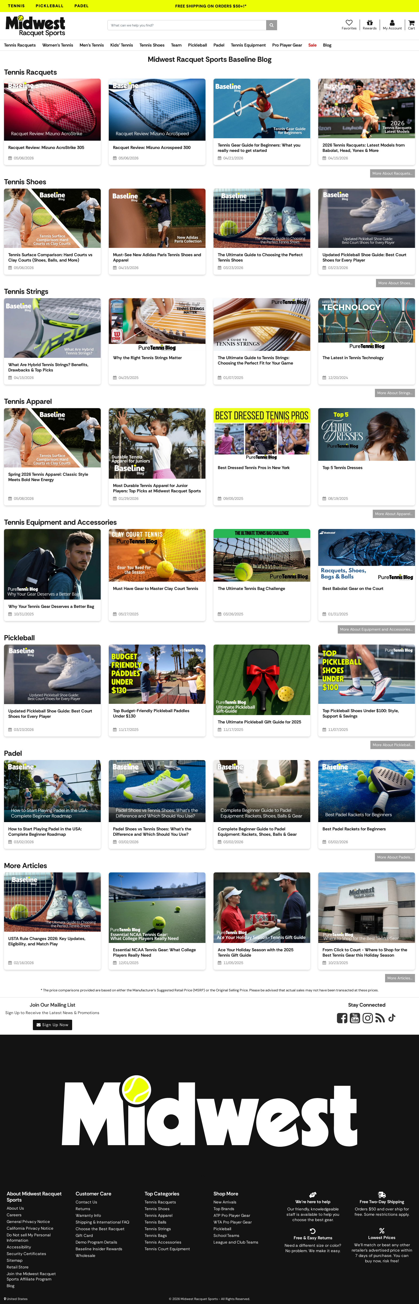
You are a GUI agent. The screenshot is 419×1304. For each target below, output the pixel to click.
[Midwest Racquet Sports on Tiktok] (392, 1018)
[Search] (271, 25)
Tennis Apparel (158, 1215)
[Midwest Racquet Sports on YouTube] (355, 1018)
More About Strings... (395, 392)
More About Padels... (395, 857)
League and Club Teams (236, 1242)
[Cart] (411, 25)
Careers (14, 1215)
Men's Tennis (92, 45)
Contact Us (86, 1202)
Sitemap (14, 1260)
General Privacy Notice (28, 1221)
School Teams (226, 1235)
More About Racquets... (393, 173)
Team (176, 45)
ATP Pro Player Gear (232, 1215)
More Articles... (400, 978)
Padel (82, 6)
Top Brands (224, 1208)
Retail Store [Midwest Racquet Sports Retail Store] (18, 1267)
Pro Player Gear (287, 45)
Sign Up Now (52, 1024)
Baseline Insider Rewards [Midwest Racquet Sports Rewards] (99, 1249)
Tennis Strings (158, 1229)
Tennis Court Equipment (167, 1249)
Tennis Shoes (152, 45)
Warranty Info (88, 1215)
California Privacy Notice (30, 1228)
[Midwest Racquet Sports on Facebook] (342, 1021)
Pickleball (50, 6)
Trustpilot (209, 1175)
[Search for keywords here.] (186, 25)
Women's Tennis (57, 45)
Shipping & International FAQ (102, 1222)
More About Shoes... (395, 283)
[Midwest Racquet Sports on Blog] (380, 1018)
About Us (15, 1208)
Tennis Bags (156, 1235)
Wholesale (85, 1255)
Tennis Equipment (248, 45)
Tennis (16, 6)
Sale (312, 45)
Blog (327, 45)
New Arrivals (225, 1202)
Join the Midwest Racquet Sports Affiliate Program (31, 1276)
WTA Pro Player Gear (233, 1222)
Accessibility (19, 1247)
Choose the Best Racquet (100, 1229)
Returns (83, 1208)
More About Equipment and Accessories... (376, 629)
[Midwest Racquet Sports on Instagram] (368, 1018)
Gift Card (84, 1235)
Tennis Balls (155, 1222)
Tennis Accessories (163, 1242)
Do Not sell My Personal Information (29, 1237)
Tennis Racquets (20, 45)
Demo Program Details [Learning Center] (96, 1242)
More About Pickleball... (393, 744)
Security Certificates (26, 1253)
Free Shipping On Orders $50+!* (211, 6)
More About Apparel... (394, 513)
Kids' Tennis (121, 45)
